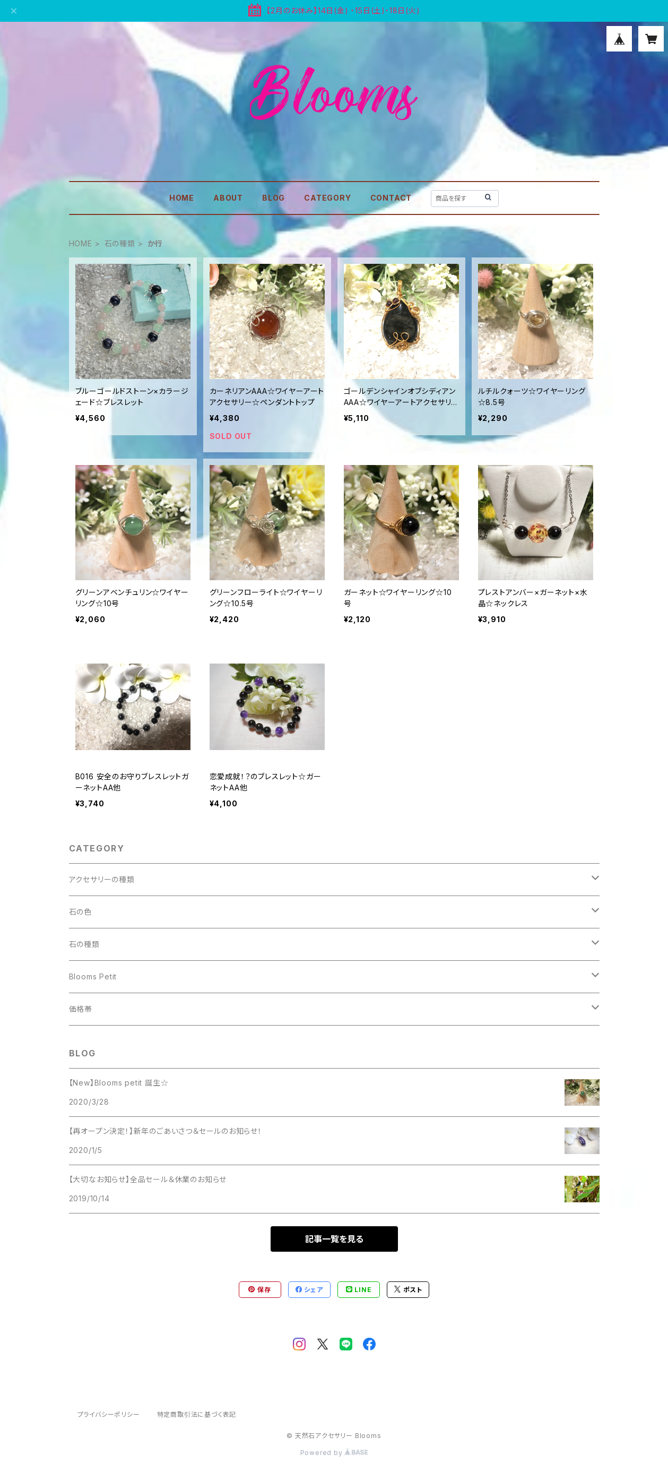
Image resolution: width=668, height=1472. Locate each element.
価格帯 (80, 1008)
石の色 (80, 911)
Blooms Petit (93, 976)
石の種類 (120, 243)
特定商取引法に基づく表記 (197, 1414)
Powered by (334, 1453)
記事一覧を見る (334, 1239)
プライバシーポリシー (108, 1414)
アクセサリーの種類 (102, 879)
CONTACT (391, 197)
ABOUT (228, 197)
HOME (181, 197)
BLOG (273, 197)
